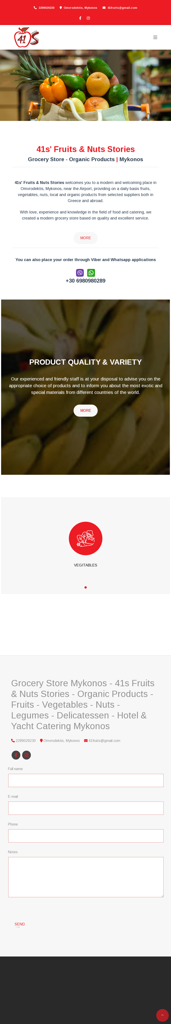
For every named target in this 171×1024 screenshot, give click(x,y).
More (85, 238)
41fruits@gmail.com (122, 7)
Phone (13, 824)
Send (20, 907)
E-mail (13, 796)
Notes (13, 852)
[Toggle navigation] (155, 37)
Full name (15, 769)
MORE (85, 410)
